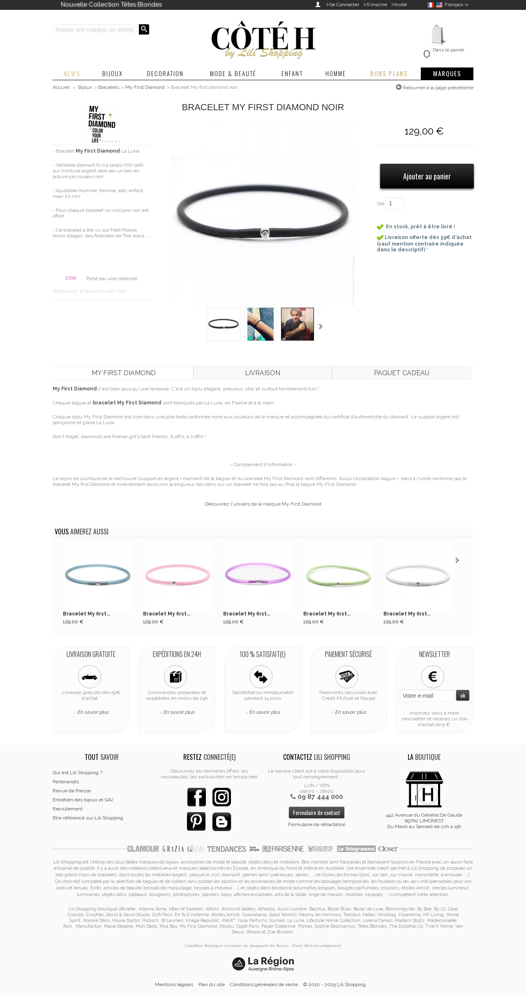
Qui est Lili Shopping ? (77, 772)
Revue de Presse (72, 791)
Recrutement (68, 809)
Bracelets (108, 87)
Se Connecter (344, 4)
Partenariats (66, 782)
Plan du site (211, 984)
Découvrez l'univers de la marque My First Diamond (263, 504)
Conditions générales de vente (264, 984)
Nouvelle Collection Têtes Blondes (111, 4)
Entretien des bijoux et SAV (83, 800)
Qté (381, 204)
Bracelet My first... (86, 614)
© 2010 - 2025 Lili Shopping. (335, 984)
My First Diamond (145, 87)
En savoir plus (92, 712)
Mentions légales (174, 984)
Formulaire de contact (316, 812)
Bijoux (85, 87)
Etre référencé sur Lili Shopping (88, 818)
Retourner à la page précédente (437, 88)
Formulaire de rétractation (317, 824)
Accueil (61, 87)
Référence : (66, 291)
